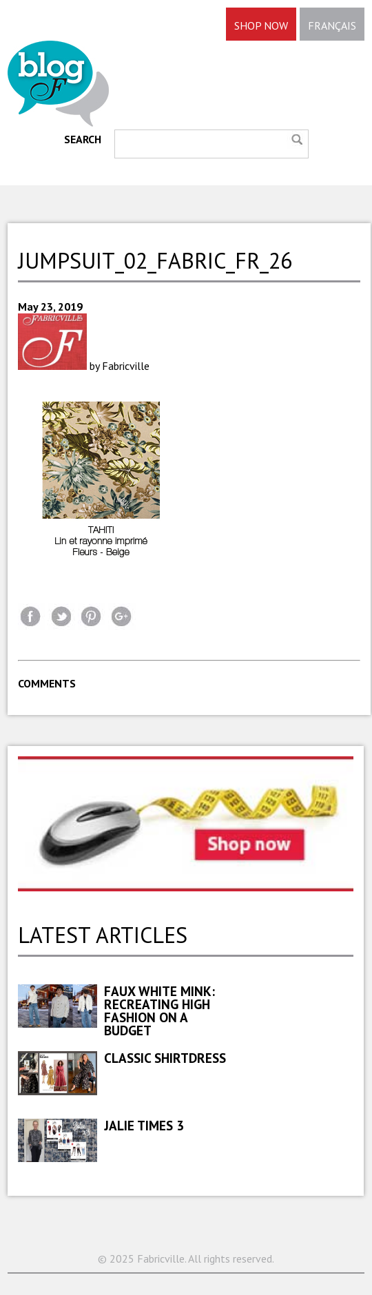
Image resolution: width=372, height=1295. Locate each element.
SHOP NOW (261, 25)
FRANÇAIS (332, 25)
